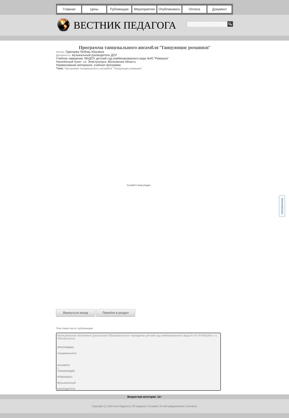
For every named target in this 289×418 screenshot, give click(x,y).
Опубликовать (169, 9)
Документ (219, 9)
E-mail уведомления (172, 406)
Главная (69, 9)
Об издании (139, 406)
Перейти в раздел (115, 312)
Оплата (194, 9)
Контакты (191, 406)
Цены (94, 9)
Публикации (119, 9)
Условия (153, 406)
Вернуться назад (75, 312)
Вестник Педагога (119, 406)
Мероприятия (144, 9)
